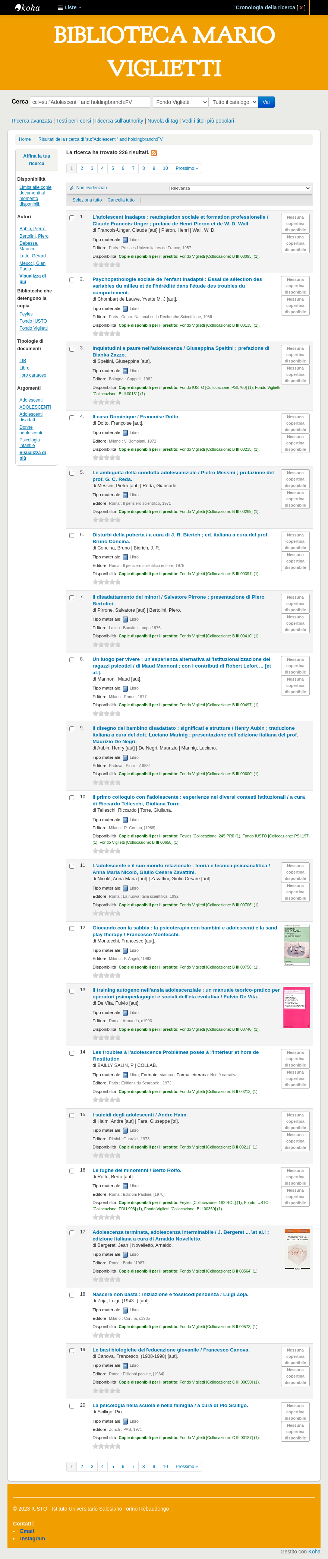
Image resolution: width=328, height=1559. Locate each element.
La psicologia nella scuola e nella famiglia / (170, 1405)
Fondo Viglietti (33, 328)
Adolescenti (30, 400)
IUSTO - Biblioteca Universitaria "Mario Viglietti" (33, 7)
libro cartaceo (32, 375)
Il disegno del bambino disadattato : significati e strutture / (195, 734)
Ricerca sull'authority (119, 121)
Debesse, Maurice (28, 246)
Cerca (20, 101)
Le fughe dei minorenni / (137, 1170)
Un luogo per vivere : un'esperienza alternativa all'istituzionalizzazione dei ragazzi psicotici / (181, 665)
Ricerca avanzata (32, 121)
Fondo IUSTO (33, 321)
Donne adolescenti (30, 430)
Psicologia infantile (29, 442)
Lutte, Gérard (32, 256)
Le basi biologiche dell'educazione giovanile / (171, 1350)
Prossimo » (187, 168)
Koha (314, 1552)
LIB (22, 360)
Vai (267, 102)
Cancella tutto (121, 200)
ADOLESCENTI (35, 407)
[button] (69, 7)
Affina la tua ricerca (36, 159)
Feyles (25, 314)
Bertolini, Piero (33, 236)
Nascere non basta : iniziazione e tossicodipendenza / (170, 1294)
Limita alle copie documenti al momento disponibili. (35, 196)
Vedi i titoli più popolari (208, 121)
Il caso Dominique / (136, 416)
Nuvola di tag (163, 121)
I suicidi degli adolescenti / (140, 1115)
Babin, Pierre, (33, 228)
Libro (24, 368)
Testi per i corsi (73, 121)
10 (165, 168)
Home (25, 139)
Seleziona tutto (87, 200)
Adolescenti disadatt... (30, 417)
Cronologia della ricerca (266, 7)
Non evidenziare (92, 187)
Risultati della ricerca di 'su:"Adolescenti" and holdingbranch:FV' (101, 139)
